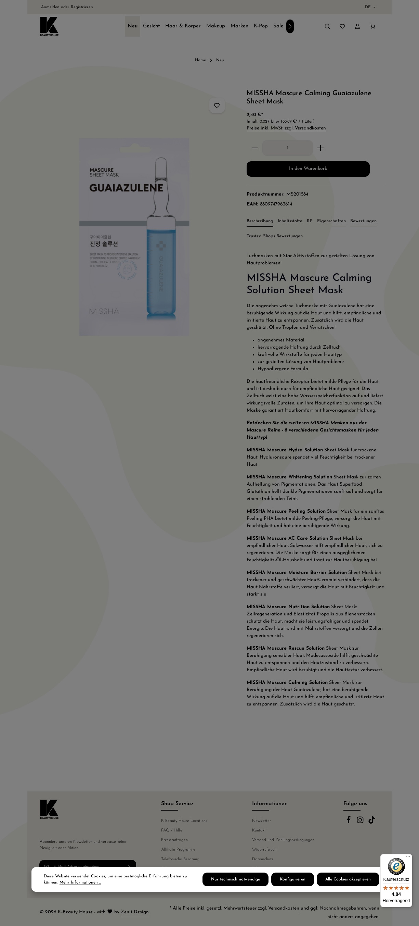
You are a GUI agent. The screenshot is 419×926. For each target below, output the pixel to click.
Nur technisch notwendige (235, 881)
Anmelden (50, 7)
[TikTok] (372, 823)
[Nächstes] (290, 26)
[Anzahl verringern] (255, 148)
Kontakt (259, 830)
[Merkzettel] (342, 26)
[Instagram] (360, 823)
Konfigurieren (292, 881)
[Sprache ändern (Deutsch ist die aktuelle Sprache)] (369, 7)
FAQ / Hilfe (171, 830)
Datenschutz (262, 859)
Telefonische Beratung (180, 859)
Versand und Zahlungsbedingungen (283, 840)
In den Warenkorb (308, 168)
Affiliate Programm (178, 850)
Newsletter (261, 821)
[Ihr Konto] (357, 26)
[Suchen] (327, 26)
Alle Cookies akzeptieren (348, 881)
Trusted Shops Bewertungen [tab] (275, 236)
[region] (133, 224)
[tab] (260, 221)
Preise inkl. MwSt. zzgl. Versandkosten (286, 128)
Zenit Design (135, 912)
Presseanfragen (174, 840)
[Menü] (408, 858)
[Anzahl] (287, 148)
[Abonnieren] (129, 867)
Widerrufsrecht (265, 850)
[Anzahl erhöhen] (321, 148)
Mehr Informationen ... (80, 885)
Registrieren (82, 7)
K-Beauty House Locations (184, 821)
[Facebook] (349, 823)
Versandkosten (283, 908)
